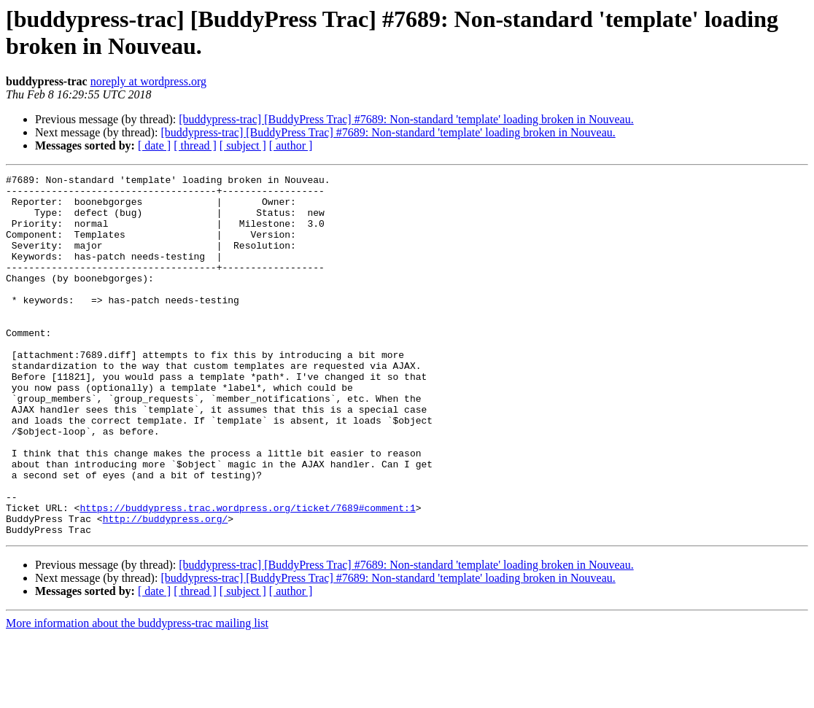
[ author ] (291, 145)
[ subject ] (243, 145)
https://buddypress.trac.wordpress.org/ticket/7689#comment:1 (247, 575)
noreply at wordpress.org (148, 81)
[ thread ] (195, 145)
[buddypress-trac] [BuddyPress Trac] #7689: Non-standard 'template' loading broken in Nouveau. (406, 119)
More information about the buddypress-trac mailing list (137, 695)
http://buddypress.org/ (165, 588)
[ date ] (154, 145)
